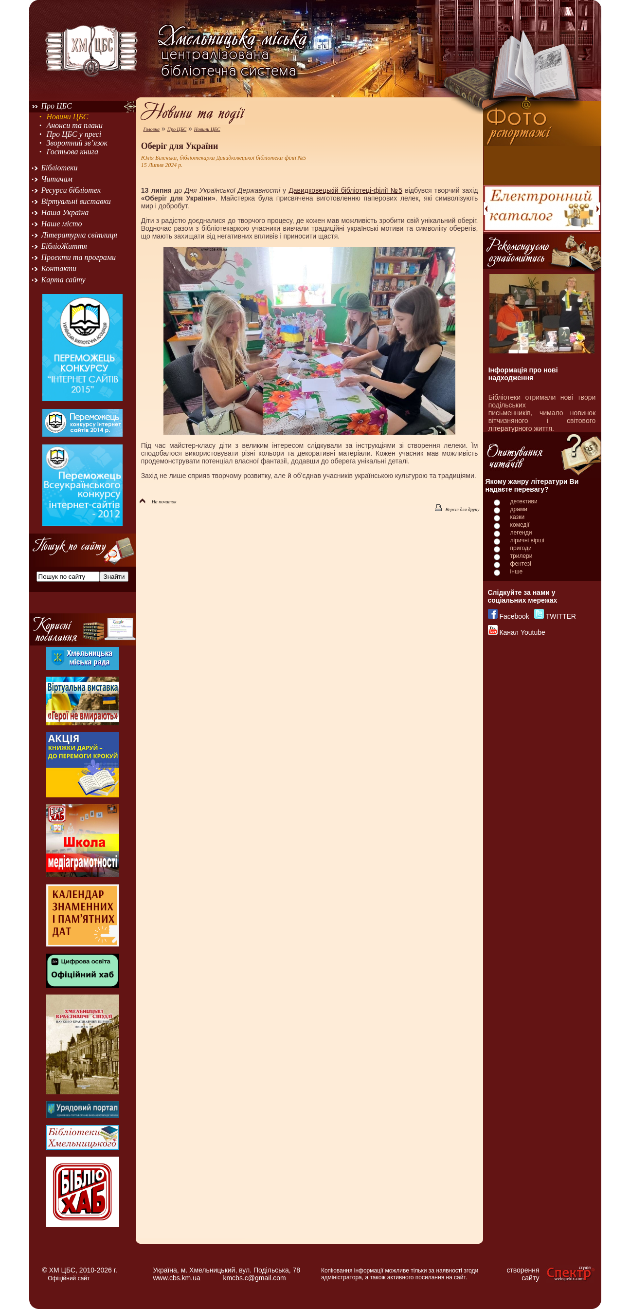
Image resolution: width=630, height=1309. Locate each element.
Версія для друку (457, 509)
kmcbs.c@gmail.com (254, 1278)
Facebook (514, 616)
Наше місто (61, 224)
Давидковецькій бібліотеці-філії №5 (345, 190)
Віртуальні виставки (76, 201)
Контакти (59, 268)
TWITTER (561, 616)
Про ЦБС (56, 106)
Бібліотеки (59, 168)
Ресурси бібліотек (71, 190)
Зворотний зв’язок (77, 143)
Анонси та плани (74, 125)
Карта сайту (63, 280)
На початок (158, 501)
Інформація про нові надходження (523, 374)
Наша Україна (65, 212)
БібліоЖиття (64, 246)
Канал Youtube (522, 632)
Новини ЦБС (67, 116)
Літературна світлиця (79, 235)
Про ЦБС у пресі (73, 134)
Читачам (56, 179)
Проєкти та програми (78, 257)
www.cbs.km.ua (176, 1278)
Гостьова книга (72, 151)
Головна (151, 129)
